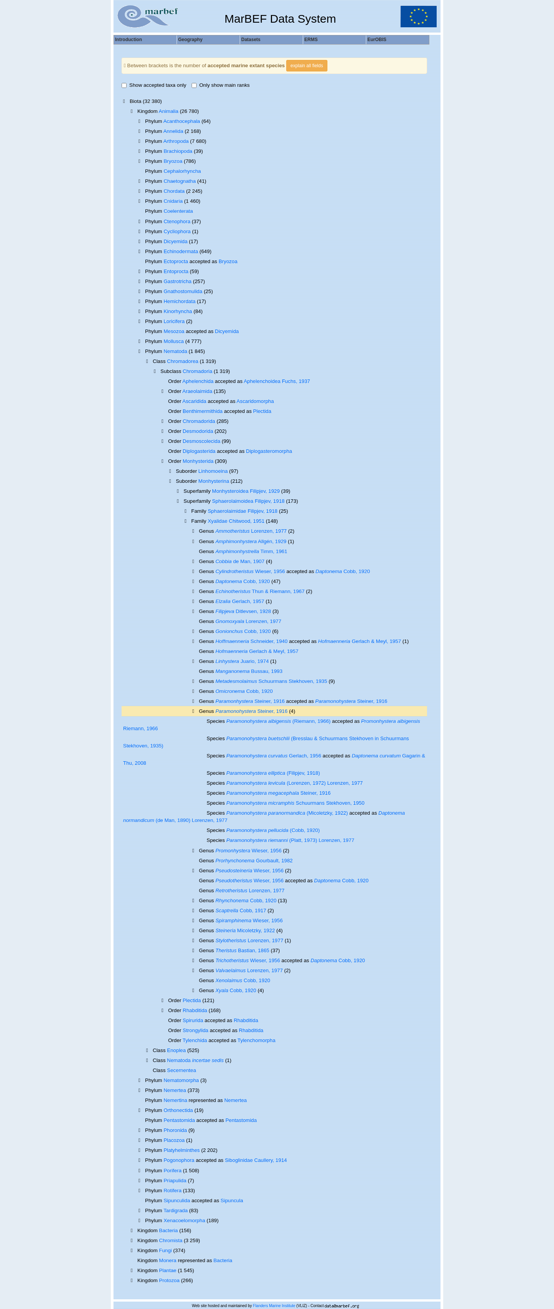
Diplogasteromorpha (269, 451)
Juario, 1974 (242, 661)
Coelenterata (178, 211)
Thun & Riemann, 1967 (260, 591)
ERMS (311, 39)
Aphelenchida (198, 381)
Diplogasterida (199, 451)
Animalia (169, 111)
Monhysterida (198, 461)
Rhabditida (195, 1010)
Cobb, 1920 (342, 571)
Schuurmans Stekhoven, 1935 (271, 681)
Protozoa (169, 1280)
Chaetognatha (180, 181)
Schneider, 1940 (251, 641)
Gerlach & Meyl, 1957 (359, 641)
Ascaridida (194, 401)
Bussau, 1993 (248, 671)
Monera (167, 1260)
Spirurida (193, 1020)
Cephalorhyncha (182, 171)
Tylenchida (195, 1040)
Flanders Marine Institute (274, 1306)
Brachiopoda (178, 151)
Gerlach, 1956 (273, 756)
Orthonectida (178, 1110)
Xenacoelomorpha (184, 1220)
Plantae (167, 1270)
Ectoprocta (176, 261)
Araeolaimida (197, 391)
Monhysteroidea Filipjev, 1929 (246, 491)
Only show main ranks (221, 85)
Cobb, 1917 (240, 910)
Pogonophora (179, 1160)
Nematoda (175, 351)
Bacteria (168, 1230)
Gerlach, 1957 (239, 601)
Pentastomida (179, 1120)
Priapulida (175, 1180)
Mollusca (174, 341)
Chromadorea (183, 361)
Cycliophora (177, 231)
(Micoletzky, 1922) (287, 813)
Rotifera (173, 1190)
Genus (207, 711)
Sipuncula (231, 1200)
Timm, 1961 (251, 551)
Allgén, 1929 (251, 541)
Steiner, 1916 (250, 701)
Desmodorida (198, 431)
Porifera (173, 1170)
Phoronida (175, 1130)
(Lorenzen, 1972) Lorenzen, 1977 (294, 783)
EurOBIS (376, 39)
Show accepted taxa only (154, 85)
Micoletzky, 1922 (245, 930)
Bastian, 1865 (242, 950)
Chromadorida (199, 421)
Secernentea (181, 1070)
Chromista (170, 1240)
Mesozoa (174, 331)
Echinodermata (181, 251)
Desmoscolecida (201, 441)
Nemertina (175, 1100)
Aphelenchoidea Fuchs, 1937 (277, 381)
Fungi (165, 1250)
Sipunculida (177, 1200)
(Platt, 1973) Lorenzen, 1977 (290, 840)
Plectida (262, 411)
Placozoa (174, 1140)
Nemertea (175, 1090)
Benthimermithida (203, 411)
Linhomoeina (213, 471)
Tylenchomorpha (256, 1040)
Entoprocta (176, 271)
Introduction (128, 39)
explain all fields (306, 65)
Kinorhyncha (178, 311)
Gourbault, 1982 (254, 860)
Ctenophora (177, 221)
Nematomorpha (181, 1080)
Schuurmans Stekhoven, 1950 (295, 803)
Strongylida (196, 1030)
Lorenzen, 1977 (251, 531)
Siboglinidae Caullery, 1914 (256, 1160)
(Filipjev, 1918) (273, 773)
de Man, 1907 (239, 561)
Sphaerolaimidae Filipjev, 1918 (242, 511)
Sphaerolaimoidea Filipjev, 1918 (248, 501)
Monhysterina (214, 481)
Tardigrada (176, 1210)
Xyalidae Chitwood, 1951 (236, 521)
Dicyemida (175, 241)
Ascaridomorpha (255, 401)
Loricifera (174, 321)
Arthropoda (176, 141)
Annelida (173, 131)
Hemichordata (179, 301)
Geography (190, 39)
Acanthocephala (181, 121)
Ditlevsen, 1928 (243, 611)
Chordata (174, 191)
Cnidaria (173, 201)
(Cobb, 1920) (273, 830)
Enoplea (176, 1050)
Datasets (250, 39)
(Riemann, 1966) (278, 721)
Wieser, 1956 (250, 571)
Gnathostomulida (183, 291)
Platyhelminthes (182, 1150)
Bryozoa (173, 161)
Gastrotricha (178, 281)
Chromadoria (197, 371)
